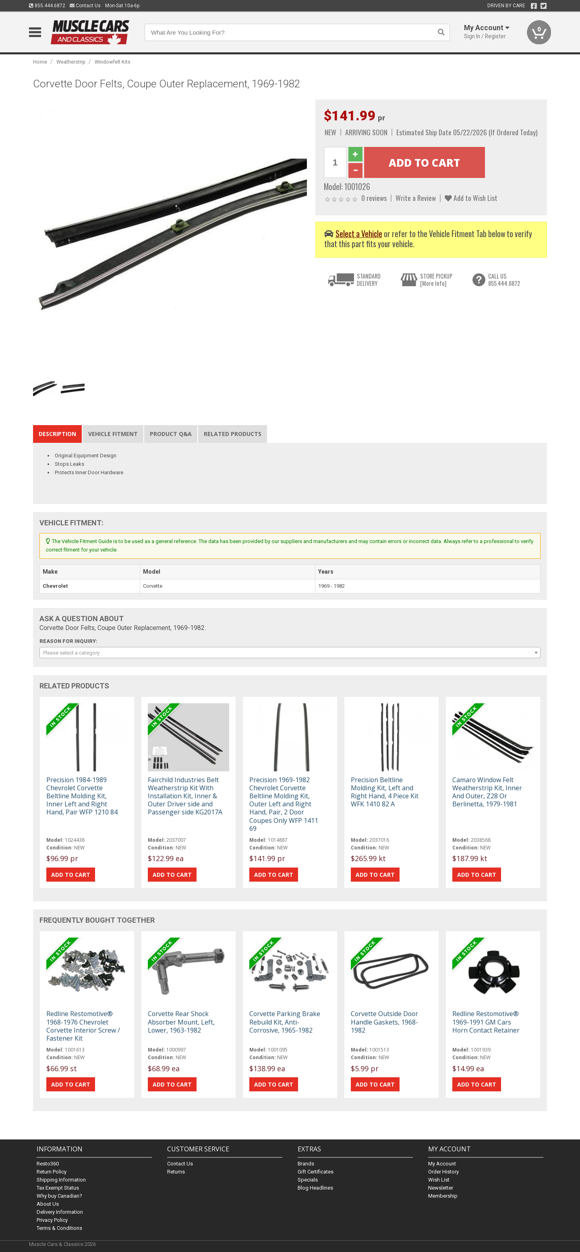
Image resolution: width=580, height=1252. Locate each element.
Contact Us (85, 5)
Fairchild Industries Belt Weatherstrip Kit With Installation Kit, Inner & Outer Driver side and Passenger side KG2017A (185, 796)
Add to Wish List (471, 197)
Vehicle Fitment (113, 434)
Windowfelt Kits (112, 62)
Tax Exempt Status (58, 1188)
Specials (308, 1180)
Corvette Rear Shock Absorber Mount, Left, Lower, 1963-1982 (181, 1021)
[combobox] (290, 652)
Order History (443, 1172)
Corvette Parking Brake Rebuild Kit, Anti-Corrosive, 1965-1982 (284, 1021)
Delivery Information (60, 1212)
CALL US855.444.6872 (504, 279)
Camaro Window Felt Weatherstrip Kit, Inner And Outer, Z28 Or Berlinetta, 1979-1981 (487, 792)
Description (57, 434)
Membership (443, 1196)
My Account (442, 1164)
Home (40, 62)
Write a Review (416, 197)
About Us (48, 1204)
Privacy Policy (52, 1220)
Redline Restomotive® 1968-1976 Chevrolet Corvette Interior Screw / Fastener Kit (83, 1026)
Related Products (232, 434)
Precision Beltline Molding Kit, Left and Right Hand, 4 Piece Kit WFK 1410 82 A (384, 792)
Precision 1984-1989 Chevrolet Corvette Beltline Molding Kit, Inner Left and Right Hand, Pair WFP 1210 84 (82, 796)
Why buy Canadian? (59, 1196)
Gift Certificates (316, 1172)
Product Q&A (171, 434)
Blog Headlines (315, 1188)
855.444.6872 (47, 5)
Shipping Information (61, 1180)
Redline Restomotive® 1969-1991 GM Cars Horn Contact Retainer (486, 1021)
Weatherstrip (70, 62)
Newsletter (440, 1188)
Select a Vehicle (359, 234)
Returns (176, 1172)
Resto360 (48, 1164)
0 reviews (374, 197)
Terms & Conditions (59, 1228)
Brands (306, 1164)
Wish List (439, 1180)
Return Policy (51, 1172)
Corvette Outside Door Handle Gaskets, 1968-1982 (384, 1021)
